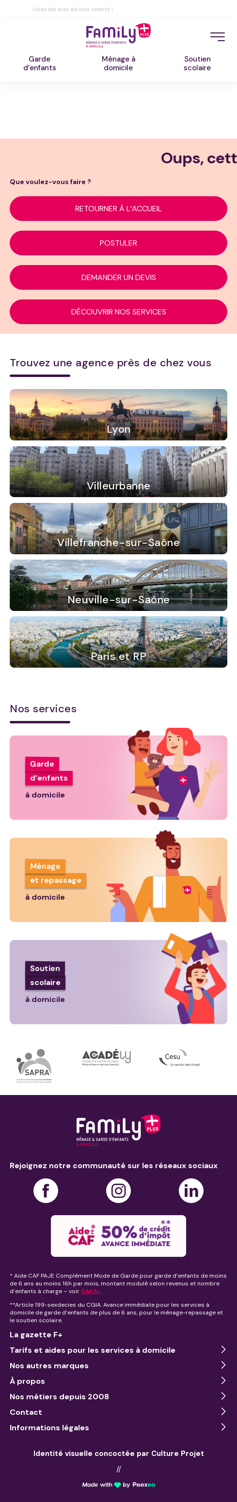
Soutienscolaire (197, 63)
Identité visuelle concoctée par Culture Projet (118, 1453)
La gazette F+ (36, 1335)
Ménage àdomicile (118, 63)
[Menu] (217, 36)
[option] (46, 1066)
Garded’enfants (39, 63)
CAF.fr (90, 1291)
